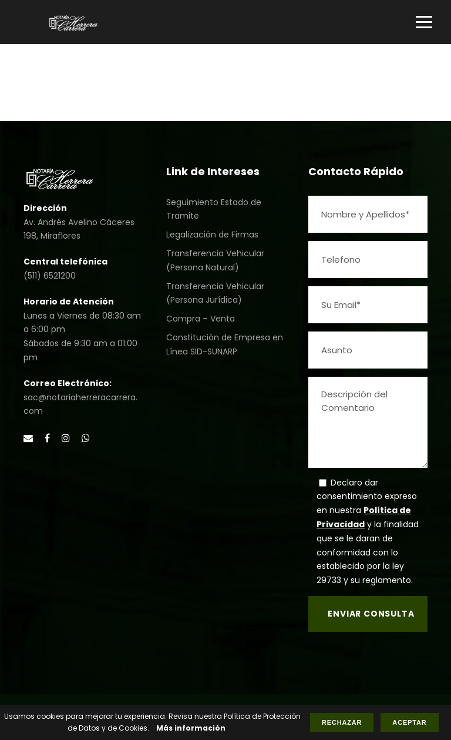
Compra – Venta (200, 318)
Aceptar (409, 722)
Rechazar (342, 722)
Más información (191, 728)
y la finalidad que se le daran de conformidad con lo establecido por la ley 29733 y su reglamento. (368, 552)
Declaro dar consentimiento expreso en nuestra (367, 497)
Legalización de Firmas (212, 234)
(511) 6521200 (49, 276)
